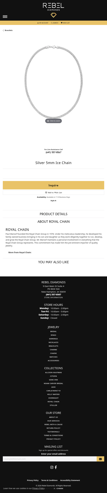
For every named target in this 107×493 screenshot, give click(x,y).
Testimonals (54, 432)
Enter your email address (53, 454)
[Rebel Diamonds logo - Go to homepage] (53, 10)
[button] (42, 23)
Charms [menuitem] (53, 350)
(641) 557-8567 (53, 152)
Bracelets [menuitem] (53, 346)
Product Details (53, 214)
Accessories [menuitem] (53, 360)
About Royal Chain (53, 221)
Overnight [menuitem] (53, 398)
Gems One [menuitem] (53, 380)
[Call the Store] (53, 294)
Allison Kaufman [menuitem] (53, 372)
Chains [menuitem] (53, 353)
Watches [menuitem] (53, 357)
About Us (53, 417)
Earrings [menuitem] (53, 339)
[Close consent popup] (54, 488)
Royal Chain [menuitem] (53, 402)
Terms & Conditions (53, 435)
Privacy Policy (54, 439)
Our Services (53, 421)
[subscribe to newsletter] (100, 458)
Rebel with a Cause (53, 424)
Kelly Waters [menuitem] (53, 394)
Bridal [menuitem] (53, 331)
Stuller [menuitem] (53, 405)
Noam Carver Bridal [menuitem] (53, 383)
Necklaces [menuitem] (53, 342)
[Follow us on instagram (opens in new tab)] (51, 467)
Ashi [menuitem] (53, 387)
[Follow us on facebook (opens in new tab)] (56, 467)
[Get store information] (53, 297)
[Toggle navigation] (5, 17)
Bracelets (9, 30)
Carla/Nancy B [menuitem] (54, 391)
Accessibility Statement (70, 480)
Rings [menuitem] (53, 335)
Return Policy (53, 428)
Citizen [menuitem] (53, 376)
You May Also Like (53, 262)
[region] (53, 91)
